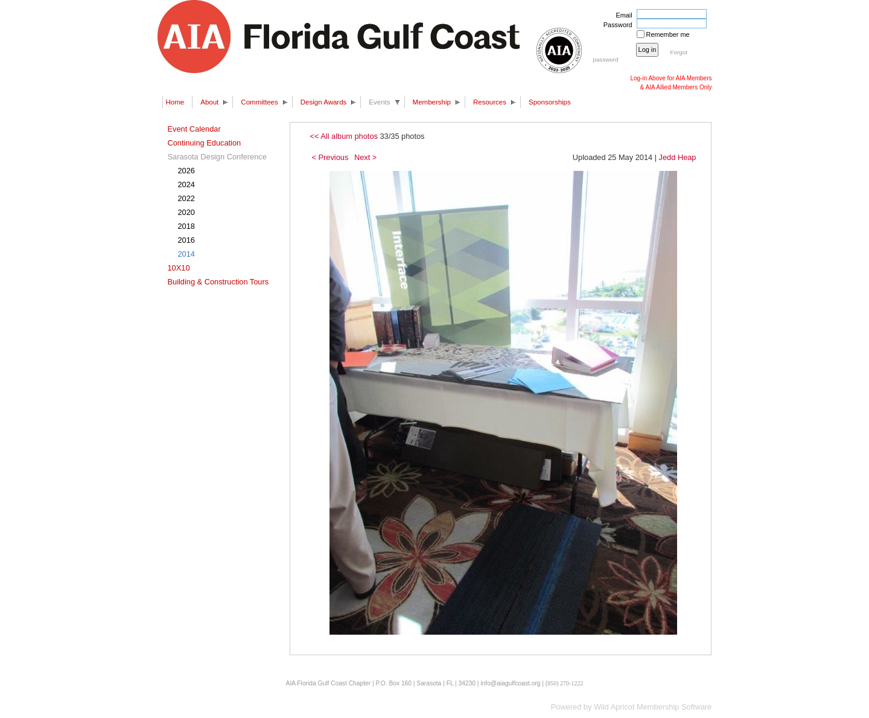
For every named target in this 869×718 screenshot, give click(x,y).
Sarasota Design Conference (217, 156)
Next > (365, 157)
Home (175, 102)
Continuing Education (204, 142)
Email (621, 15)
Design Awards (324, 102)
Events (379, 102)
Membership (432, 102)
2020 (186, 212)
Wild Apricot (614, 706)
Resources (489, 102)
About (209, 102)
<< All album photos (344, 136)
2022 (186, 198)
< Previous (330, 157)
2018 (186, 226)
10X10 (179, 267)
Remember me (668, 34)
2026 (186, 170)
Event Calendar (194, 128)
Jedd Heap (677, 157)
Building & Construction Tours (218, 281)
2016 (186, 240)
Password (615, 24)
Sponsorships (550, 102)
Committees (259, 102)
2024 (186, 184)
